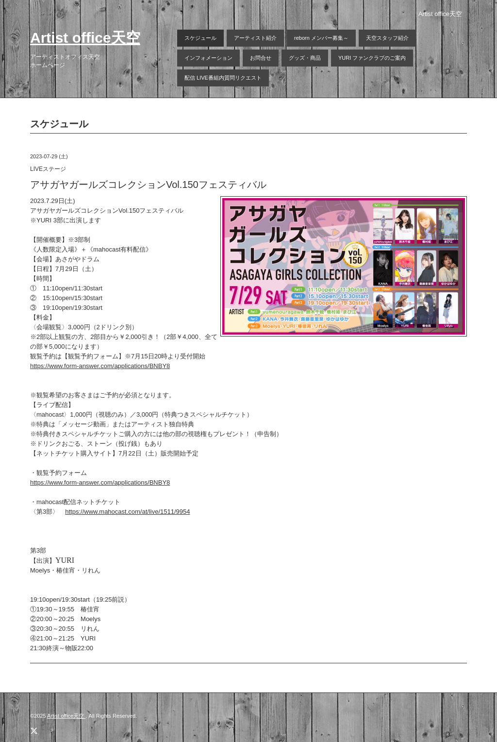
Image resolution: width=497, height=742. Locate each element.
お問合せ (260, 58)
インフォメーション (208, 58)
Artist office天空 (85, 38)
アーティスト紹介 (255, 38)
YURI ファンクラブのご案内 (372, 58)
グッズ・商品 (305, 58)
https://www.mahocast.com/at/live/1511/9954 (127, 511)
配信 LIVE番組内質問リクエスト (223, 78)
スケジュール (200, 38)
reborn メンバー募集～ (321, 38)
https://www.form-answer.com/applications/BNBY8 (100, 366)
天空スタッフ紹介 (387, 38)
